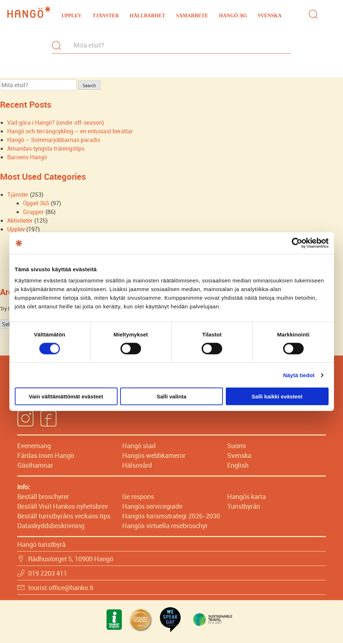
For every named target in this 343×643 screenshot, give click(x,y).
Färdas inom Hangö (45, 455)
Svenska (269, 15)
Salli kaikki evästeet (277, 396)
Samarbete (192, 15)
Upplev (71, 15)
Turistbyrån (243, 506)
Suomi (236, 445)
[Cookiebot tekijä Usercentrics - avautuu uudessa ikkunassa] (297, 242)
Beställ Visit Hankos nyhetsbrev (62, 506)
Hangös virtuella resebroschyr (165, 525)
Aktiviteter (20, 220)
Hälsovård (137, 465)
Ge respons (138, 496)
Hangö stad (138, 445)
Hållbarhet (148, 15)
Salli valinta (171, 396)
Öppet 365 (36, 203)
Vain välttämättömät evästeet (66, 396)
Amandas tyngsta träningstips (45, 148)
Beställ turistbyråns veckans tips (63, 516)
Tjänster (105, 15)
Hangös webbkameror (153, 455)
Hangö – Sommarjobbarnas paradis (53, 140)
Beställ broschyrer (43, 496)
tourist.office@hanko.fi (60, 587)
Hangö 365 (233, 15)
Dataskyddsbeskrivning (50, 525)
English (238, 465)
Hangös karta (246, 496)
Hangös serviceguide (152, 506)
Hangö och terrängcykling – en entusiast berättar (70, 131)
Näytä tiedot (299, 375)
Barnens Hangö (27, 157)
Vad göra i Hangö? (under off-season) (55, 122)
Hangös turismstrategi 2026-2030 (171, 516)
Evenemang (34, 445)
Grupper (33, 212)
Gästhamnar (35, 465)
